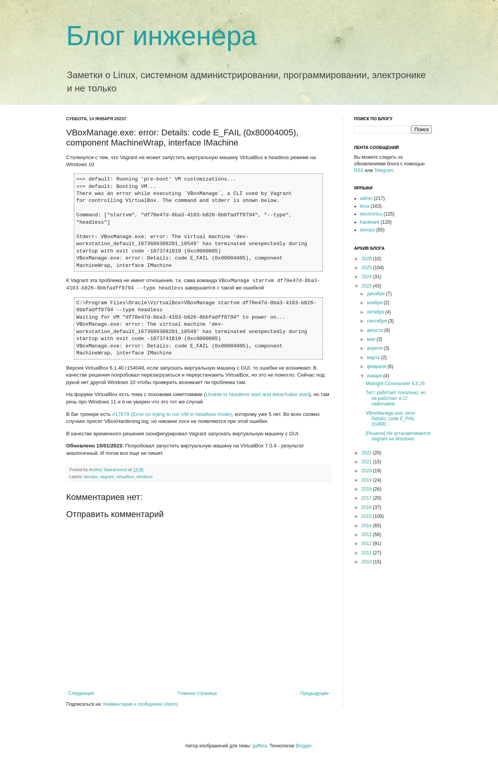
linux (365, 206)
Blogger (304, 746)
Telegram (383, 170)
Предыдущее (314, 693)
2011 (367, 553)
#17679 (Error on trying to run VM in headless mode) (172, 414)
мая (372, 339)
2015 (367, 516)
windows (145, 476)
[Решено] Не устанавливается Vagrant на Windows (398, 436)
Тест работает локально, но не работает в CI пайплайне (396, 398)
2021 (367, 462)
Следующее (81, 693)
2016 (367, 507)
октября (376, 312)
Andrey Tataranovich (108, 469)
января (375, 376)
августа (375, 330)
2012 (367, 543)
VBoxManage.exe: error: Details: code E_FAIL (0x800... (391, 418)
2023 (367, 286)
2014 (367, 525)
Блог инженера (161, 36)
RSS (359, 170)
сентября (377, 321)
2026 (367, 258)
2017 (367, 498)
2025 (367, 267)
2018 (367, 489)
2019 (367, 480)
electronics (371, 214)
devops (91, 476)
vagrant (107, 476)
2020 (367, 470)
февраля (377, 366)
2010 (367, 562)
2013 (367, 534)
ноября (375, 302)
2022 (367, 453)
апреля (375, 348)
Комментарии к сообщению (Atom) (140, 704)
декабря (376, 293)
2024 (367, 276)
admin (366, 198)
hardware (369, 222)
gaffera (260, 746)
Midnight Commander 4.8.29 (395, 383)
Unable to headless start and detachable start (257, 394)
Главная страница (197, 693)
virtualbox (125, 476)
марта (374, 357)
